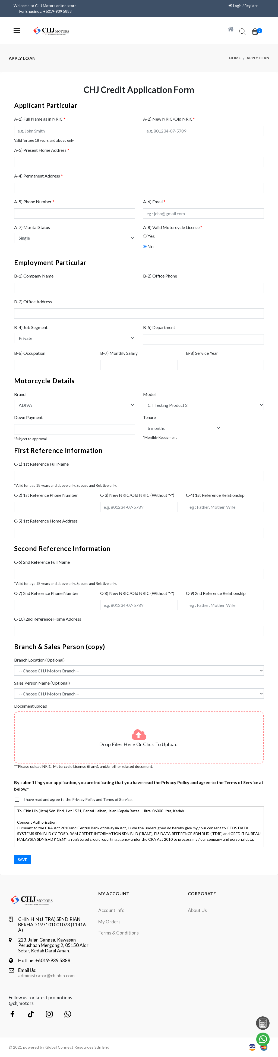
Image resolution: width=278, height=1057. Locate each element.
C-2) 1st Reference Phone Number (46, 495)
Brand (20, 394)
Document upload (30, 705)
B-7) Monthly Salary (119, 353)
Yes (151, 236)
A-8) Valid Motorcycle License (172, 227)
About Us (197, 910)
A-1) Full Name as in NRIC (39, 118)
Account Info (111, 910)
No (150, 246)
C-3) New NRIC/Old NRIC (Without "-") (137, 495)
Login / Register (244, 5)
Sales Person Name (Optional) (42, 682)
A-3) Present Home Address (41, 150)
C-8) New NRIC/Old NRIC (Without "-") (137, 593)
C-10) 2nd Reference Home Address (47, 618)
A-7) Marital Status (32, 227)
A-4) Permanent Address (38, 175)
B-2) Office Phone (160, 275)
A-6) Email (154, 201)
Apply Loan (258, 58)
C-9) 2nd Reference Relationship (216, 593)
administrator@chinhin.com (46, 975)
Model (149, 394)
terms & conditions (118, 933)
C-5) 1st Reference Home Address (46, 520)
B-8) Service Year (202, 353)
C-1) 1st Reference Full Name (41, 463)
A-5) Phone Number (34, 201)
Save (22, 859)
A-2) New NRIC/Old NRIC (169, 118)
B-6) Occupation (29, 353)
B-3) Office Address (33, 301)
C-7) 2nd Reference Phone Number (46, 593)
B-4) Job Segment (31, 327)
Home (235, 58)
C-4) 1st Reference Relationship (215, 495)
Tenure (149, 417)
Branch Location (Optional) (39, 659)
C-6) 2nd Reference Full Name (42, 562)
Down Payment (28, 417)
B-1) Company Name (33, 275)
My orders (109, 921)
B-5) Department (159, 327)
